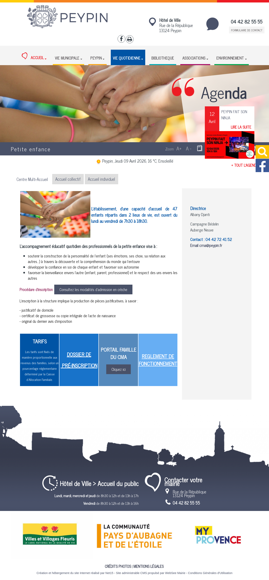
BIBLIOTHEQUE (162, 58)
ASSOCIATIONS (193, 58)
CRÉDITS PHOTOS (118, 566)
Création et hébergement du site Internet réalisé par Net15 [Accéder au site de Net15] (75, 573)
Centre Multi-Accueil (32, 179)
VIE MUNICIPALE (67, 58)
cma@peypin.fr (210, 245)
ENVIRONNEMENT (230, 58)
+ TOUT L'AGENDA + (246, 165)
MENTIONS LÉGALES (148, 566)
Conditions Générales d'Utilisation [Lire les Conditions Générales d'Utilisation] (210, 573)
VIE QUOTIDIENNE (126, 58)
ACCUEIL (33, 56)
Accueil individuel (101, 179)
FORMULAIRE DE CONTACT (246, 30)
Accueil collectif (68, 179)
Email (194, 245)
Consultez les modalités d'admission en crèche (93, 289)
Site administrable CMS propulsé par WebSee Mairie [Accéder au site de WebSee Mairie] (150, 573)
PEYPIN (96, 58)
